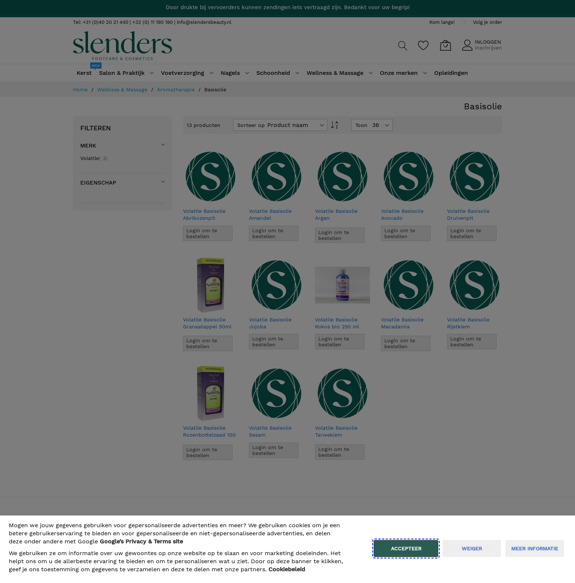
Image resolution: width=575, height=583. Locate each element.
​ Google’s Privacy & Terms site (141, 541)
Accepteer (406, 548)
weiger (472, 548)
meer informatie (534, 548)
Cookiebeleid (286, 569)
